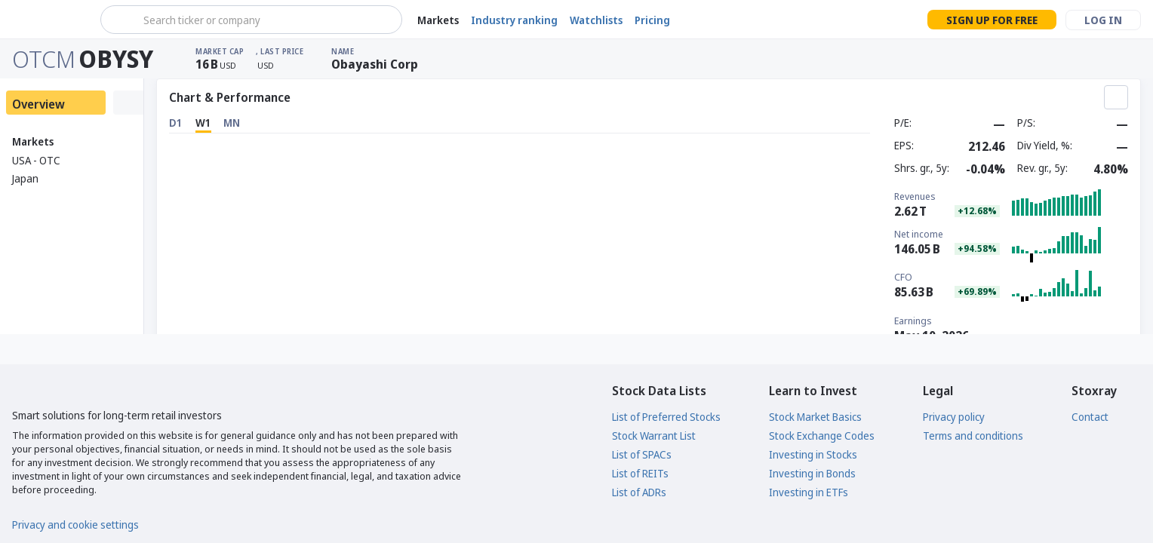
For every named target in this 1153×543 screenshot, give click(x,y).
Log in (1103, 20)
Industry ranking (514, 20)
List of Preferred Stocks (666, 417)
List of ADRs (639, 492)
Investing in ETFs (808, 492)
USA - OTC (36, 160)
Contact (1090, 417)
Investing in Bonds (812, 473)
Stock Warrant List (654, 435)
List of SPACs (642, 454)
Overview (38, 104)
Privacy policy (954, 417)
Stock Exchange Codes (822, 435)
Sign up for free (992, 20)
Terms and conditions (973, 435)
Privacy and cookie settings (75, 524)
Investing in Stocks (813, 454)
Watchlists (596, 20)
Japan (25, 178)
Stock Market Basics (815, 417)
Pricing (652, 20)
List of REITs (640, 473)
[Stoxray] (48, 19)
